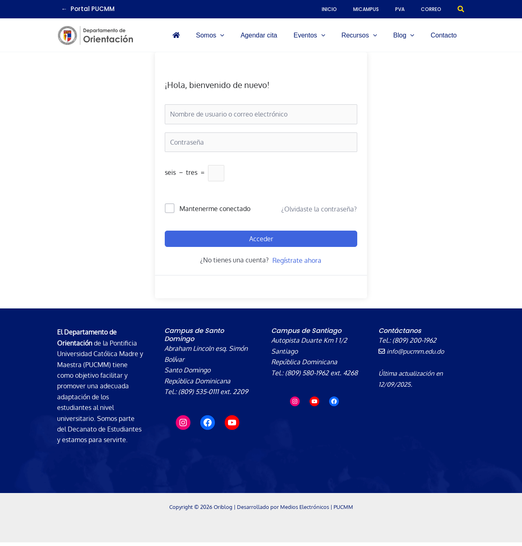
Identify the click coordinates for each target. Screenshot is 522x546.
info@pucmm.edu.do (412, 355)
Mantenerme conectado (214, 212)
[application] (265, 37)
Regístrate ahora (296, 264)
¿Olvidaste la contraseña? (319, 212)
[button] (461, 9)
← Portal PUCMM (88, 8)
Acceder (261, 242)
